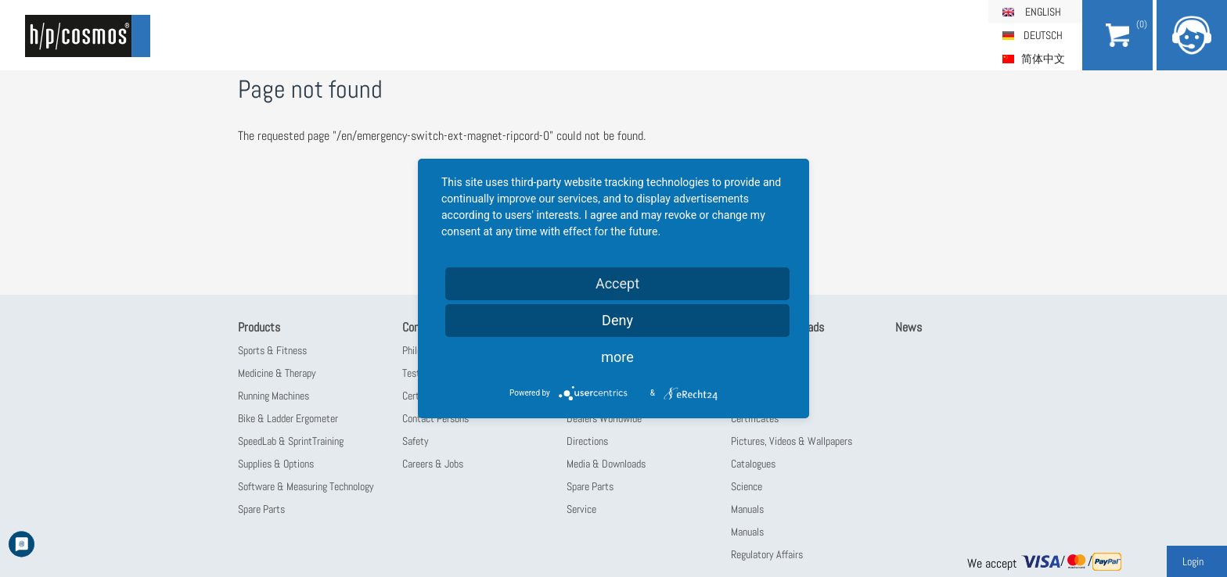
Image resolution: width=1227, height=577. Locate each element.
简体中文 (1043, 59)
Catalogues (753, 464)
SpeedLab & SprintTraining (291, 441)
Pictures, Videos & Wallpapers (791, 441)
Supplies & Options (276, 464)
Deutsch (1043, 35)
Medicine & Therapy (277, 373)
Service (581, 509)
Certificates (755, 418)
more (617, 357)
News (908, 327)
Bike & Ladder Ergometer (288, 418)
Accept (617, 283)
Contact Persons (435, 418)
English (1043, 12)
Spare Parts (261, 509)
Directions (587, 441)
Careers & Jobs (432, 464)
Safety (415, 441)
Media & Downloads (606, 464)
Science (746, 486)
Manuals (747, 509)
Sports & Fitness (272, 350)
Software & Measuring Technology (306, 486)
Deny (617, 320)
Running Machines (273, 396)
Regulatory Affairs (767, 554)
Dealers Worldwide (604, 418)
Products (259, 327)
